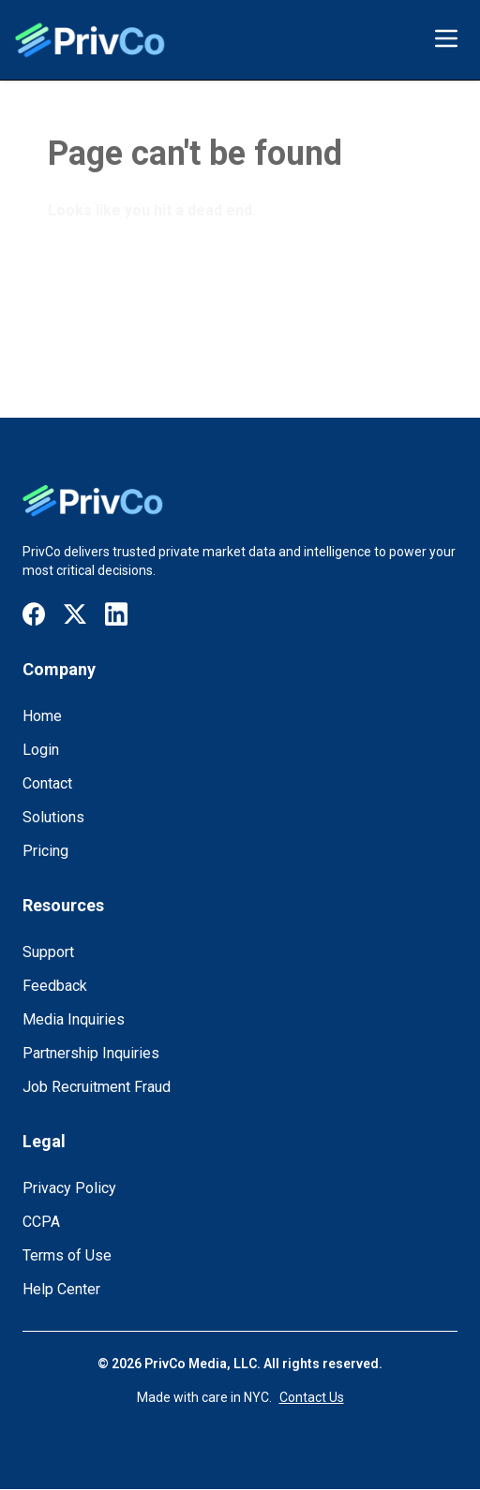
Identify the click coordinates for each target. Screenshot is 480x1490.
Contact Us (311, 1397)
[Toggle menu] (446, 38)
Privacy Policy (69, 1188)
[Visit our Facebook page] (33, 614)
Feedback (54, 986)
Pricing (45, 851)
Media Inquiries (73, 1019)
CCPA (41, 1222)
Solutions (53, 817)
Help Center (61, 1289)
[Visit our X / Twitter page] (75, 615)
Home (42, 716)
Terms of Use (67, 1255)
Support (48, 952)
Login (40, 750)
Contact (47, 783)
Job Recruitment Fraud (96, 1087)
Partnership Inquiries (90, 1053)
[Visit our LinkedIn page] (116, 614)
